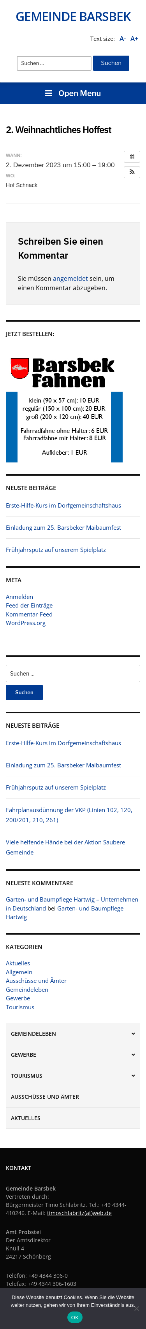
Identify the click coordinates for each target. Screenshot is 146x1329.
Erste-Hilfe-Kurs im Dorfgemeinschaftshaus (63, 743)
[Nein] (136, 1308)
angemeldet (70, 278)
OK (75, 1317)
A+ (134, 38)
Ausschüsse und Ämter (36, 980)
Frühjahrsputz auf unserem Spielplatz (56, 787)
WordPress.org (26, 623)
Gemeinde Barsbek (73, 16)
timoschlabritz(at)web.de (79, 1213)
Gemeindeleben (27, 989)
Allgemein (19, 972)
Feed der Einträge (29, 605)
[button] (132, 172)
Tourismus (20, 1007)
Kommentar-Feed (29, 614)
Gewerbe (18, 998)
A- (123, 38)
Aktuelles (18, 963)
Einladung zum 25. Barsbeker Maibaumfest (63, 765)
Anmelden (19, 597)
